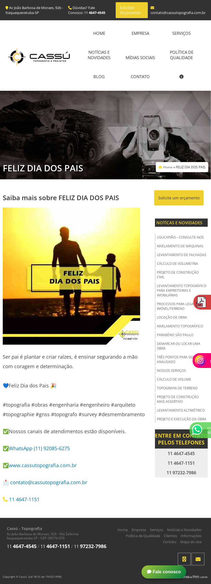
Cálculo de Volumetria (177, 263)
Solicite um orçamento (178, 197)
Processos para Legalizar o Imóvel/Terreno (181, 306)
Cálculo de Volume (174, 379)
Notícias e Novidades (99, 54)
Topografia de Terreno (177, 388)
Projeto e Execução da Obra (181, 419)
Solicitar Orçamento (130, 10)
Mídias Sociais (140, 57)
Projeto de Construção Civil (178, 274)
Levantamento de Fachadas (181, 255)
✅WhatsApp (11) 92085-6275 (36, 448)
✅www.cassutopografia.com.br (40, 465)
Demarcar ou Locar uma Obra (178, 346)
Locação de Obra (172, 317)
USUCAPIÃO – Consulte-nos (180, 237)
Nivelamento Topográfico (180, 326)
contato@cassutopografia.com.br (48, 482)
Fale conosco (164, 571)
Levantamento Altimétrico (181, 410)
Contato (140, 76)
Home (99, 33)
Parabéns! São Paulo (175, 335)
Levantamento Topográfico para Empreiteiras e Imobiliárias (181, 290)
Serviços (181, 33)
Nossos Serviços (171, 370)
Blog (99, 76)
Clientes (170, 535)
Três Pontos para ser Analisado (175, 359)
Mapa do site (190, 541)
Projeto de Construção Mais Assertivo (178, 399)
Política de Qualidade (181, 54)
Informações (191, 535)
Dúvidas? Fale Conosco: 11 (86, 10)
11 (22, 546)
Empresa (140, 33)
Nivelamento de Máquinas (180, 246)
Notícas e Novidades (179, 222)
